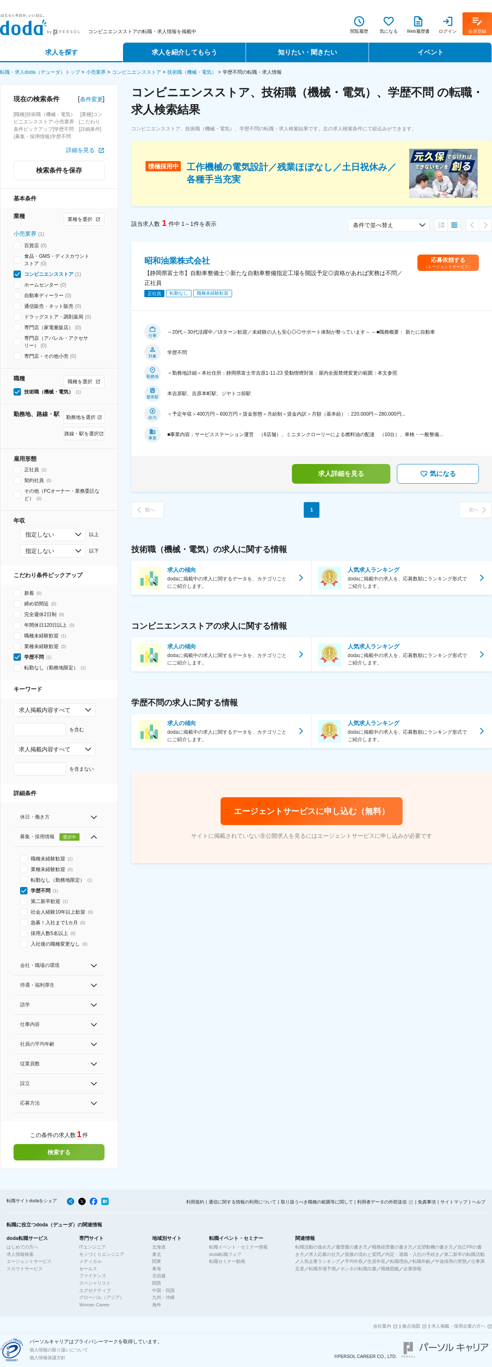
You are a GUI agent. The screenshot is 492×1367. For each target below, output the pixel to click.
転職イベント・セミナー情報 (238, 1246)
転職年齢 (421, 1261)
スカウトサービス (25, 1268)
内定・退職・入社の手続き (412, 1254)
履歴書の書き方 (351, 1246)
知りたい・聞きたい (307, 52)
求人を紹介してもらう (184, 52)
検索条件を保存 (59, 170)
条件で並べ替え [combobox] (373, 225)
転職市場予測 (322, 1268)
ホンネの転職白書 (358, 1268)
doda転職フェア (225, 1254)
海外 (156, 1304)
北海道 (159, 1246)
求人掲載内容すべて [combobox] (45, 710)
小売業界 (96, 72)
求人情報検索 (20, 1254)
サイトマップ (453, 1201)
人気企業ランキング (320, 1261)
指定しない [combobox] (39, 534)
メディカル (90, 1261)
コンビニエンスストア (136, 72)
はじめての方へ (22, 1246)
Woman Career (94, 1304)
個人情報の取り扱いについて (59, 1349)
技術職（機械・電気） (191, 72)
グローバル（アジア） (101, 1297)
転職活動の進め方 (313, 1246)
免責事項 (427, 1201)
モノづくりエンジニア (101, 1254)
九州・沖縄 (163, 1297)
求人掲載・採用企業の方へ (458, 1326)
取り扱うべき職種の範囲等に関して (317, 1201)
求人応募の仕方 (324, 1254)
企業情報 (412, 1268)
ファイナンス (92, 1275)
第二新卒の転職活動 (464, 1254)
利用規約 (195, 1201)
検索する (59, 1152)
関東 (156, 1261)
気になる (438, 474)
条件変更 (91, 99)
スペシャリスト (95, 1283)
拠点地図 (411, 1326)
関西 (156, 1283)
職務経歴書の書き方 (392, 1246)
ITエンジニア (92, 1246)
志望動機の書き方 (435, 1246)
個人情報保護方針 (48, 1357)
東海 (156, 1268)
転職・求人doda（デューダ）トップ (40, 72)
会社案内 (382, 1326)
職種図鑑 (390, 1268)
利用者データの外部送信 (382, 1201)
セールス (88, 1268)
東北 (156, 1254)
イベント (430, 52)
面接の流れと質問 (363, 1254)
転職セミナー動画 (227, 1261)
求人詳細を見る (341, 473)
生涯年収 (376, 1261)
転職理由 (399, 1261)
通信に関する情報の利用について (242, 1201)
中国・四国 (163, 1290)
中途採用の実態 (451, 1261)
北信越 (159, 1275)
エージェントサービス (29, 1261)
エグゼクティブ (95, 1290)
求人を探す (61, 52)
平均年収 (354, 1261)
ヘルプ (478, 1201)
